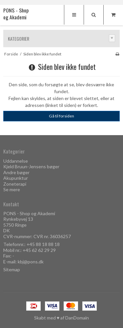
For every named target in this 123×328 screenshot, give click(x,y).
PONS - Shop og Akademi (16, 14)
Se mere (11, 189)
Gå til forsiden (61, 115)
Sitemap (11, 269)
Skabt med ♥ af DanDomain (61, 317)
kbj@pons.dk (31, 261)
